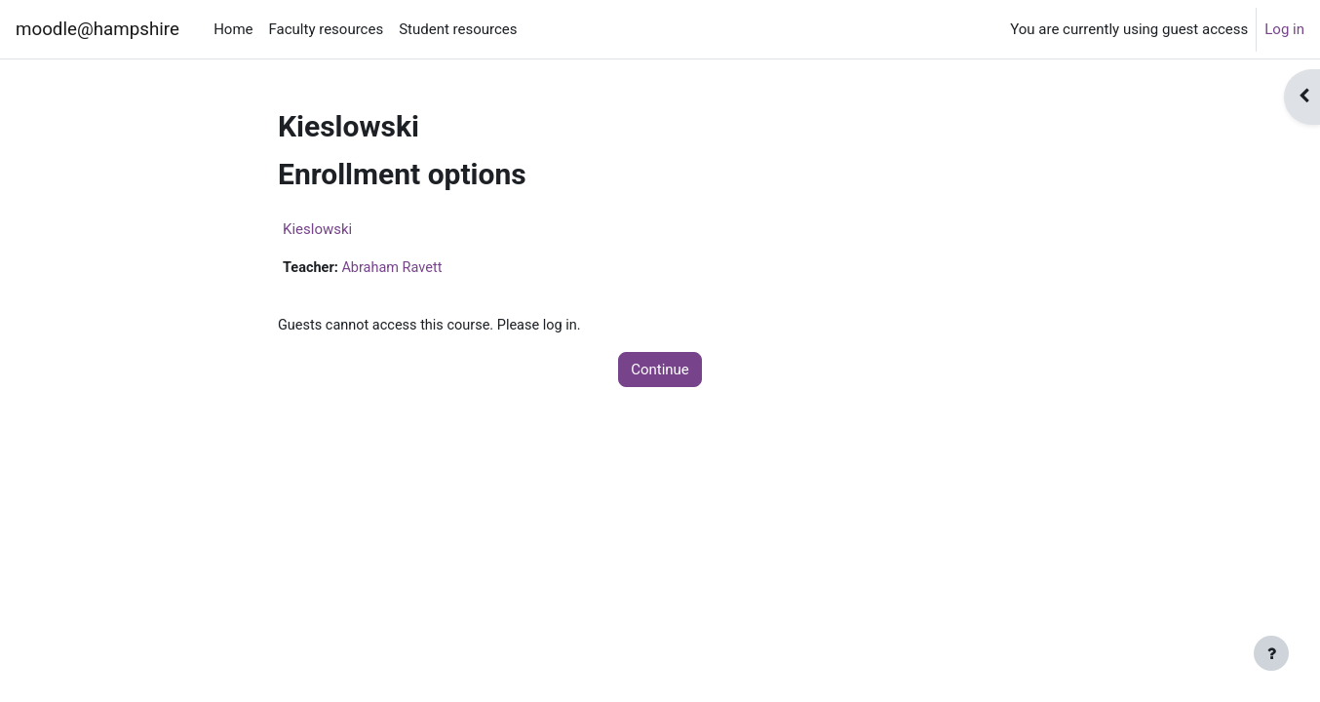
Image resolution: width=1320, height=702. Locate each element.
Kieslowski (317, 229)
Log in (1284, 29)
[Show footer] (1271, 653)
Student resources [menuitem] (458, 29)
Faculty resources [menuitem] (326, 29)
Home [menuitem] (233, 29)
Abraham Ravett (396, 268)
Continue (660, 370)
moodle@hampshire (97, 29)
